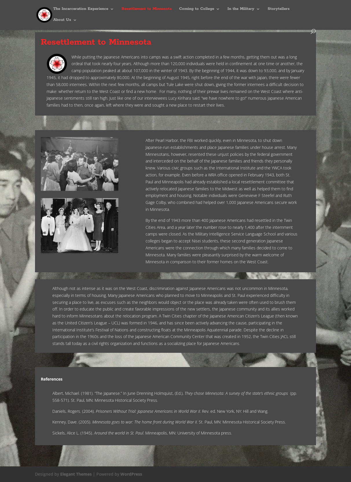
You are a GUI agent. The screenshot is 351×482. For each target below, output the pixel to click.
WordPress (131, 474)
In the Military (240, 9)
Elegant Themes (76, 474)
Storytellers (279, 9)
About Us (62, 20)
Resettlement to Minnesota (147, 9)
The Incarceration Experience (80, 9)
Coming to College (196, 9)
